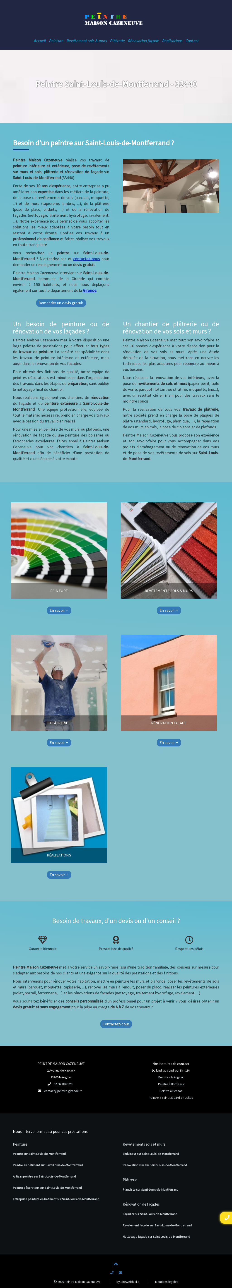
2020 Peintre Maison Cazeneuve (77, 1282)
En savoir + (20, 610)
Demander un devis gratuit (61, 302)
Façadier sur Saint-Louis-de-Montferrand (150, 1214)
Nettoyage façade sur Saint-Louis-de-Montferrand (156, 1237)
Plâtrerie (130, 1179)
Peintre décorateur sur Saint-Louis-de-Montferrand (47, 1188)
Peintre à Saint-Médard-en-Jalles (171, 1098)
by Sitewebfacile (127, 1282)
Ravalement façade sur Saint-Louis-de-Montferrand (157, 1225)
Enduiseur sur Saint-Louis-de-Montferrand (151, 1154)
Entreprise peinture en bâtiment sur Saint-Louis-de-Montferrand (56, 1199)
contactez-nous (86, 258)
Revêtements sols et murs (144, 1144)
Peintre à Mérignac (171, 1077)
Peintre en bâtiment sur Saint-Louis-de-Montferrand (48, 1165)
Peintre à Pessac (171, 1091)
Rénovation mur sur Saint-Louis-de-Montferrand (155, 1165)
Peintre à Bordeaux (171, 1084)
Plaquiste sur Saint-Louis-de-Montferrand (150, 1189)
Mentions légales (166, 1282)
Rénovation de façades (141, 1204)
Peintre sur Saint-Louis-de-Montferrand (39, 1154)
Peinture (20, 1144)
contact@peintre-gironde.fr (63, 1091)
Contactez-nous (116, 1024)
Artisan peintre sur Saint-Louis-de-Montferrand (44, 1176)
